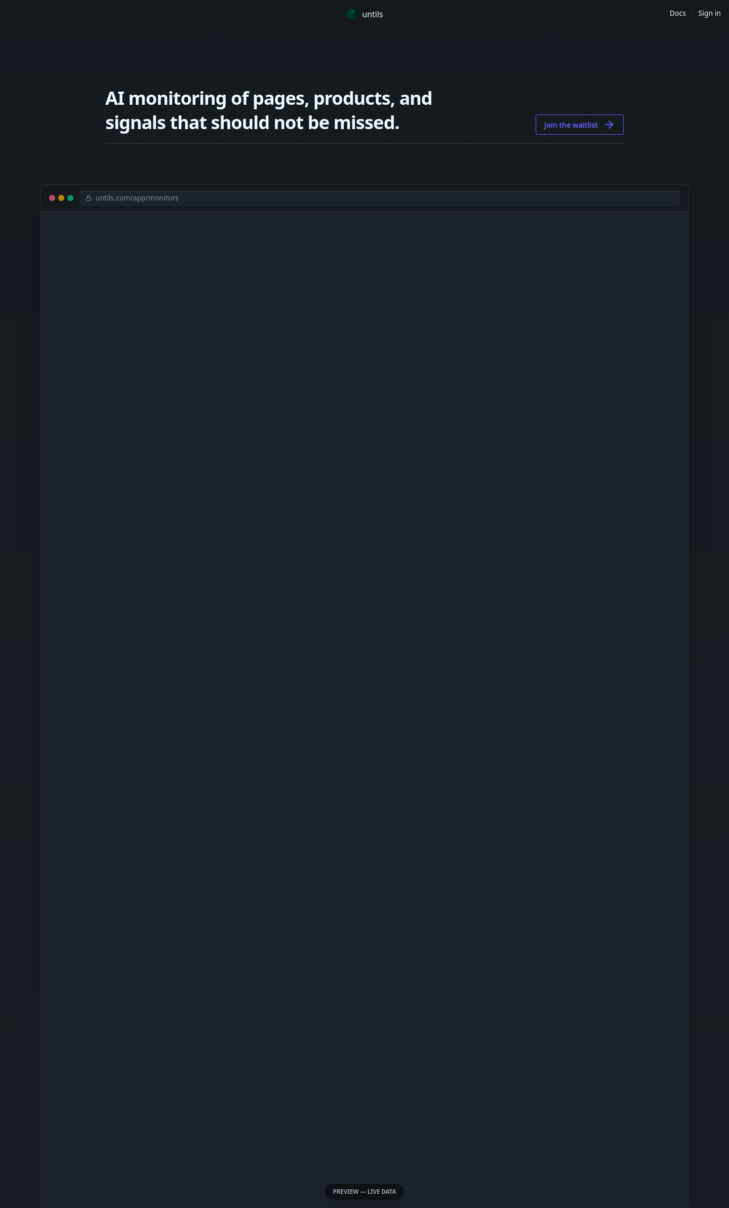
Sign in (710, 13)
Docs (678, 13)
